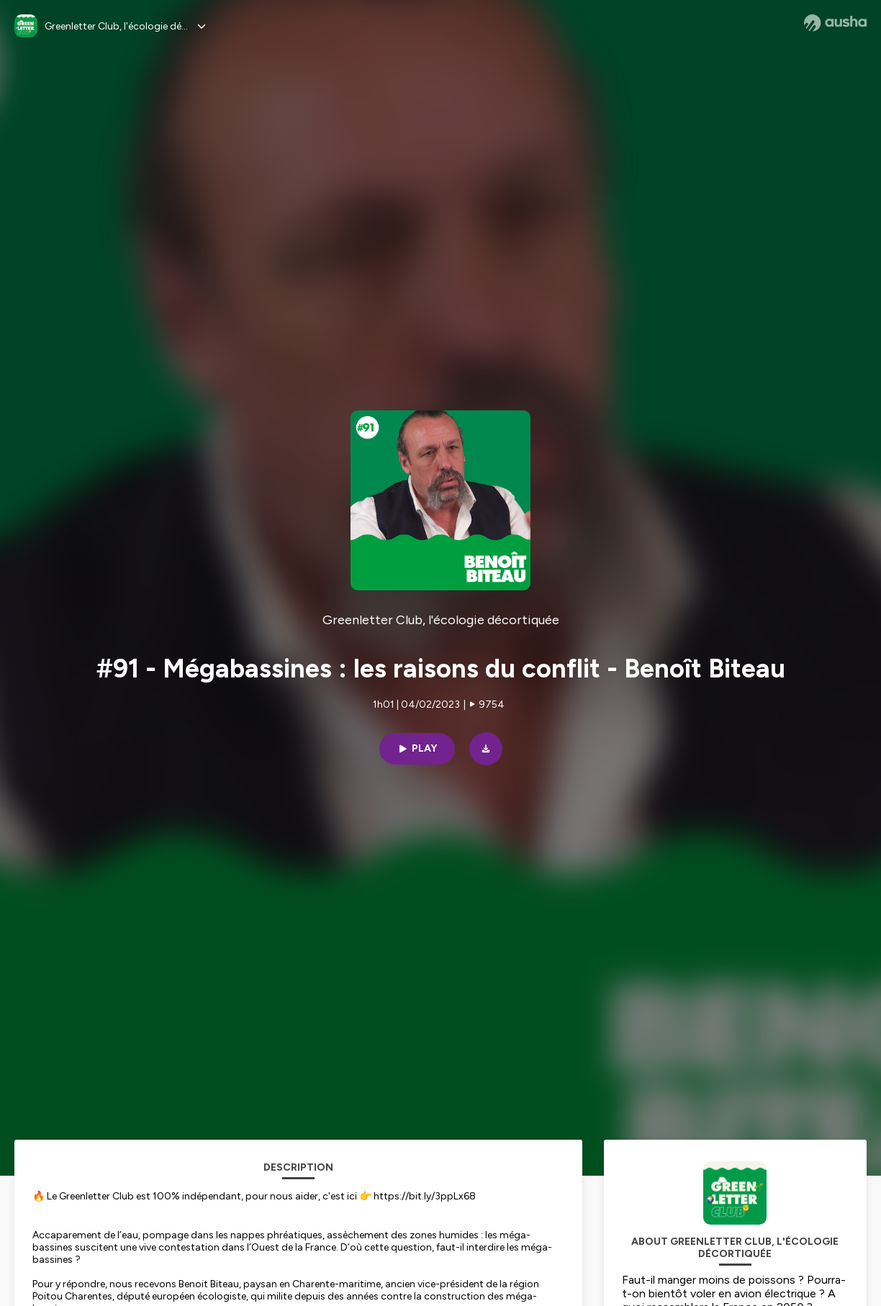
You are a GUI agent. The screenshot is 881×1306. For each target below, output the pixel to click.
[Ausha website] (835, 23)
